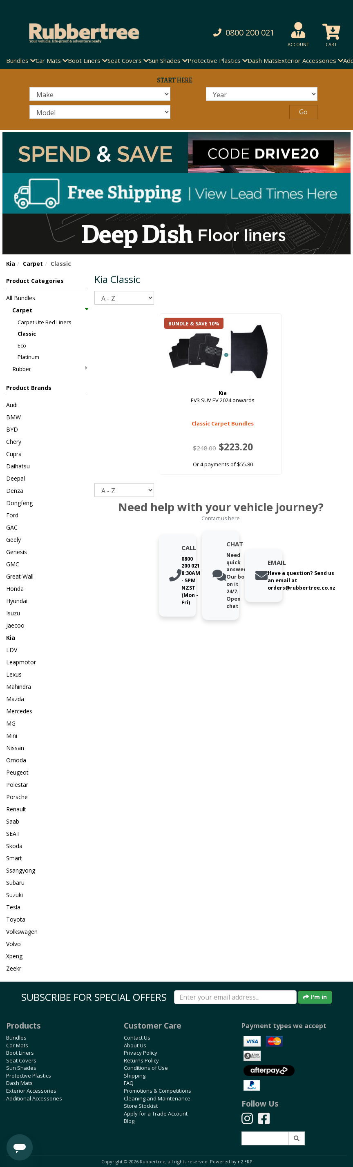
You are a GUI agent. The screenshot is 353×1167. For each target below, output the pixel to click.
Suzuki (14, 895)
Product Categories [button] (35, 281)
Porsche (17, 797)
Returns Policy (141, 1060)
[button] (239, 33)
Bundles (16, 1037)
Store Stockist (141, 1105)
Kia (10, 263)
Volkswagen (22, 931)
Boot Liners (20, 1052)
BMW (13, 417)
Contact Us (137, 1037)
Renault (16, 809)
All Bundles (20, 298)
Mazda (15, 699)
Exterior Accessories (31, 1090)
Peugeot (17, 772)
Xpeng (14, 956)
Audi (12, 405)
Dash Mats (263, 60)
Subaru (15, 882)
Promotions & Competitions (157, 1090)
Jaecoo (15, 625)
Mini (11, 735)
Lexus (14, 674)
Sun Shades (21, 1067)
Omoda (16, 760)
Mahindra (18, 686)
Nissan (15, 748)
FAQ (129, 1083)
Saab (12, 821)
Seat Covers (21, 1060)
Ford (12, 515)
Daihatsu (18, 466)
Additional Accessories (34, 1098)
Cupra (14, 454)
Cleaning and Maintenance (157, 1098)
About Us (135, 1045)
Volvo (13, 944)
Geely (13, 539)
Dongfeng (19, 503)
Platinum (28, 357)
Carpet (33, 263)
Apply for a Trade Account (156, 1113)
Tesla (13, 907)
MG (11, 723)
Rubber (49, 369)
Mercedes (19, 711)
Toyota (15, 919)
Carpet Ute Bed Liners (44, 322)
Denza (14, 490)
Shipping (134, 1075)
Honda (15, 588)
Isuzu (13, 613)
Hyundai (16, 601)
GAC (12, 527)
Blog (129, 1121)
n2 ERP (245, 1162)
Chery (13, 441)
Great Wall (20, 576)
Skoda (14, 846)
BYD (12, 429)
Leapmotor (21, 662)
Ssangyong (20, 870)
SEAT (13, 833)
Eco (22, 345)
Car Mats (17, 1045)
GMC (12, 564)
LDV (11, 650)
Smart (14, 858)
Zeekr (13, 968)
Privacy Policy (140, 1052)
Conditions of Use (146, 1067)
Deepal (15, 478)
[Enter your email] (235, 997)
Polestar (17, 784)
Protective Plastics (28, 1075)
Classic (27, 333)
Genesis (16, 552)
